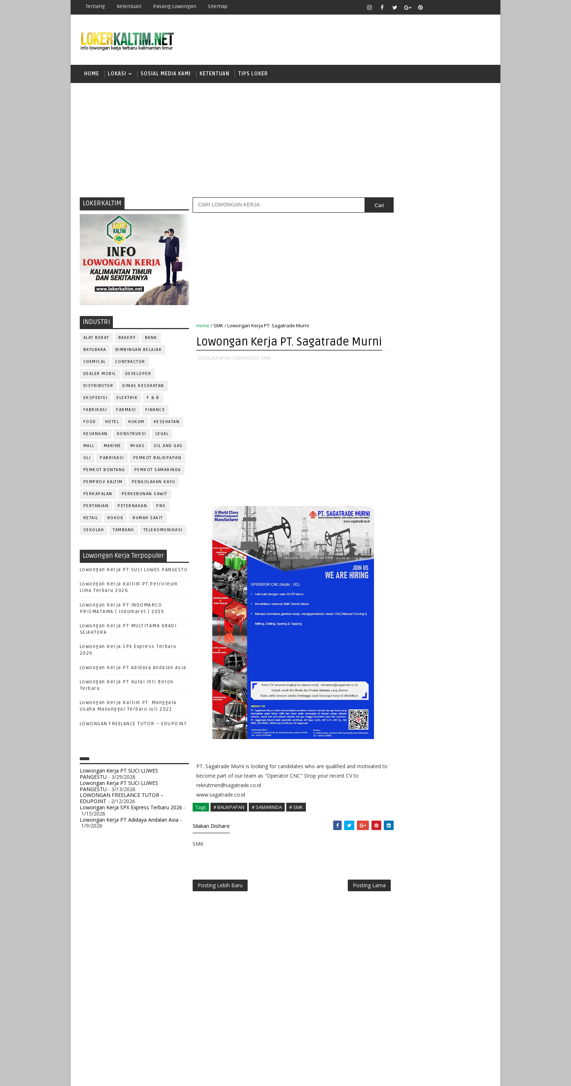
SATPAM (418, 759)
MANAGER (455, 663)
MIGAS (137, 447)
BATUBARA (94, 351)
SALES (393, 759)
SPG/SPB (463, 771)
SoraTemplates (125, 1074)
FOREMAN (467, 639)
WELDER (420, 807)
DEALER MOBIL (99, 375)
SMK (218, 326)
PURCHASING (449, 723)
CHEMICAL (94, 363)
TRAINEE (437, 795)
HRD (449, 651)
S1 (392, 501)
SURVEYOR (421, 783)
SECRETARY (449, 759)
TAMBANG (124, 531)
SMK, (266, 375)
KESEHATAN (167, 423)
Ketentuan (129, 6)
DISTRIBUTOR (98, 387)
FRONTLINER (400, 651)
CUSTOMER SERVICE (408, 615)
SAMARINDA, (246, 375)
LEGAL (162, 435)
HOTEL (112, 423)
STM (395, 552)
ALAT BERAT (96, 338)
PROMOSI (438, 711)
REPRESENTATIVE (405, 747)
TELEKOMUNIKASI (163, 531)
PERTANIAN (96, 507)
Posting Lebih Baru (220, 903)
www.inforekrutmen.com (411, 852)
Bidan (450, 603)
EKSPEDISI (95, 399)
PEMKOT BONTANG (104, 471)
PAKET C (400, 489)
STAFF (392, 783)
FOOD (89, 423)
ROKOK (115, 519)
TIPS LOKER (253, 74)
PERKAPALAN (98, 495)
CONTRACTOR (130, 363)
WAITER (394, 807)
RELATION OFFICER (452, 735)
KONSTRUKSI (131, 435)
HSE (467, 651)
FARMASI (127, 411)
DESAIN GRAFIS (457, 615)
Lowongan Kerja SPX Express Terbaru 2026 (131, 808)
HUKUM (137, 423)
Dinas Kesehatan (144, 387)
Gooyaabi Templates (208, 1074)
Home (91, 74)
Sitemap (218, 6)
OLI (87, 459)
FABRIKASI (95, 411)
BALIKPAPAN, (218, 375)
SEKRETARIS (430, 771)
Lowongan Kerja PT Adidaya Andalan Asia (133, 669)
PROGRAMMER (402, 711)
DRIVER (458, 627)
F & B (153, 399)
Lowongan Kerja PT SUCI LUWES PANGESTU (134, 571)
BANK (151, 338)
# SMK (296, 824)
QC (419, 735)
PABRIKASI (112, 459)
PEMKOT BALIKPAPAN (157, 459)
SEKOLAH (93, 531)
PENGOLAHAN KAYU (154, 483)
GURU (429, 651)
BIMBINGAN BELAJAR (138, 351)
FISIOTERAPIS (431, 639)
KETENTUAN (214, 74)
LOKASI (117, 74)
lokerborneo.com (328, 1074)
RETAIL (90, 519)
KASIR (429, 663)
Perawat (396, 735)
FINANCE (155, 411)
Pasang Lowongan (174, 6)
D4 (393, 463)
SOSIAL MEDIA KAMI (166, 74)
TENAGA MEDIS (402, 795)
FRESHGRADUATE (411, 476)
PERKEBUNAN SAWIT (145, 495)
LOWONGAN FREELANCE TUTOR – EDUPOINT (133, 725)
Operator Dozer (406, 699)
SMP (395, 539)
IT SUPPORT (399, 663)
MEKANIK (431, 675)
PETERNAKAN (132, 507)
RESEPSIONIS (449, 747)
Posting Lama (354, 903)
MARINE (112, 447)
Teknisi (465, 795)
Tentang (95, 6)
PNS (161, 507)
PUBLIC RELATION (406, 723)
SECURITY (396, 771)
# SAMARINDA (267, 824)
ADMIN (393, 591)
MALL (89, 447)
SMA (395, 514)
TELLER (449, 783)
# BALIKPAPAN (228, 824)
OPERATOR (398, 687)
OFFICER (460, 675)
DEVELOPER (138, 375)
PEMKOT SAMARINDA (157, 471)
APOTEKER (456, 591)
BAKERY (127, 338)
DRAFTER (431, 627)
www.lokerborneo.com (409, 846)
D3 (392, 450)
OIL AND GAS (168, 447)
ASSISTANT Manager (410, 603)
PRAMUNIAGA (469, 699)
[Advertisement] (285, 140)
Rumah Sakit (148, 519)
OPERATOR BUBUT (439, 687)
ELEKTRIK (127, 399)
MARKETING (399, 675)
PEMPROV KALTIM (103, 483)
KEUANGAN (95, 435)
